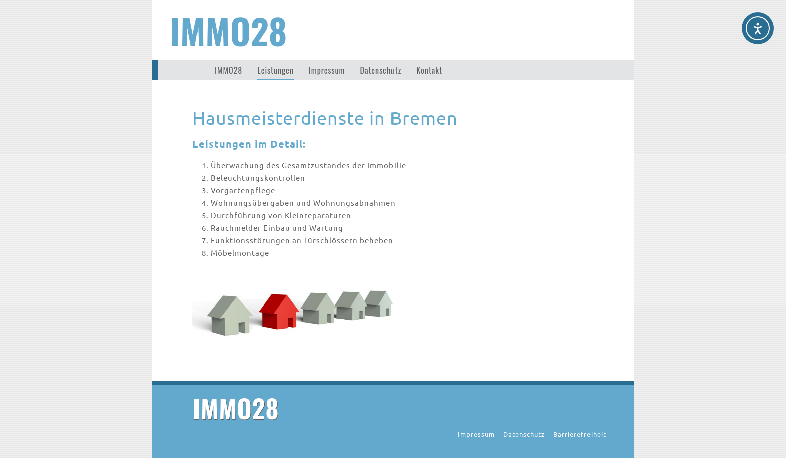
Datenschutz (380, 70)
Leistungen (275, 70)
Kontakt (429, 70)
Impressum (327, 70)
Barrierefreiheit (579, 434)
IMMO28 (228, 30)
